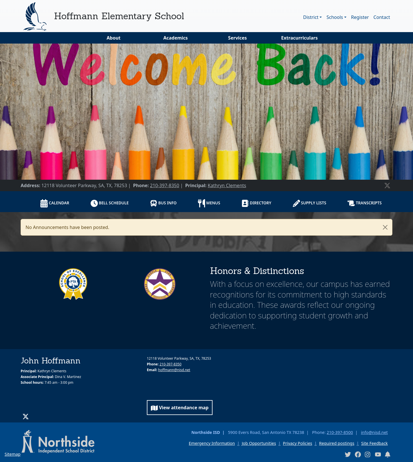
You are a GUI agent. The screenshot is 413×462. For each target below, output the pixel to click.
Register (360, 17)
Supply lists (309, 203)
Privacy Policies (297, 443)
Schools (334, 17)
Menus (209, 203)
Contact (381, 17)
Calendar (54, 203)
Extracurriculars (299, 38)
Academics (175, 38)
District (310, 17)
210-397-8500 (340, 432)
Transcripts (365, 203)
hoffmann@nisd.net (174, 369)
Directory (256, 203)
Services (237, 38)
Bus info (163, 203)
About (114, 38)
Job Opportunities (259, 443)
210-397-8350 (164, 185)
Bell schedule (110, 203)
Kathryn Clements (227, 185)
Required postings (336, 443)
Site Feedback (374, 443)
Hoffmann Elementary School (119, 16)
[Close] (385, 227)
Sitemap (12, 454)
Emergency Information (212, 443)
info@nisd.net (374, 432)
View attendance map (180, 407)
